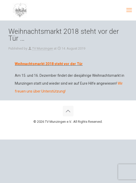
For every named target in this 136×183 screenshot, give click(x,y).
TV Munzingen (42, 48)
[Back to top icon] (68, 111)
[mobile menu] (129, 10)
